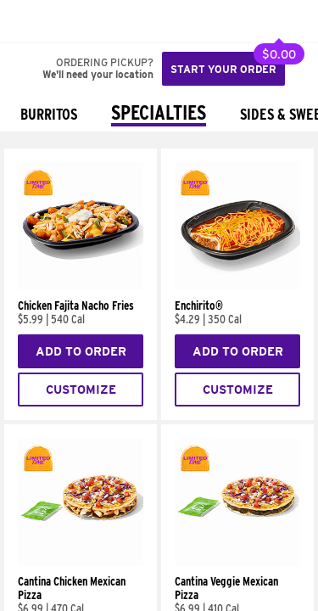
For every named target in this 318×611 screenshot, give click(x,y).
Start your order (223, 69)
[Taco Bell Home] (29, 21)
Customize (81, 389)
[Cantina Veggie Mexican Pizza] (237, 562)
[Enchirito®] (237, 286)
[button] (69, 21)
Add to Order (81, 351)
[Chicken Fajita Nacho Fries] (80, 286)
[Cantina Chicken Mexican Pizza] (80, 562)
